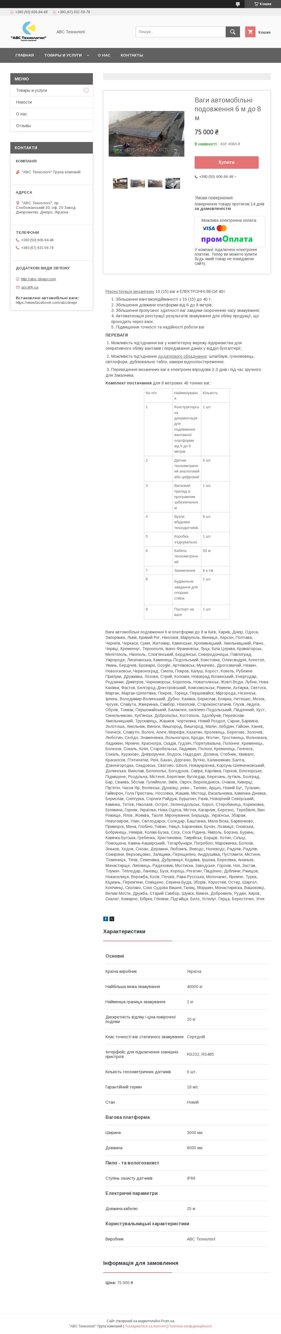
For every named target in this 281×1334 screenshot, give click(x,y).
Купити (227, 162)
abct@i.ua (29, 287)
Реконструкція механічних (130, 291)
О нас (104, 55)
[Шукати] (233, 31)
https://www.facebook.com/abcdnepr (46, 302)
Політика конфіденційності (190, 1326)
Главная (24, 55)
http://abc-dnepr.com (38, 279)
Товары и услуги (63, 55)
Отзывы (23, 125)
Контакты (132, 55)
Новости (24, 102)
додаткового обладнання (182, 356)
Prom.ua (167, 1321)
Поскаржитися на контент (145, 1326)
